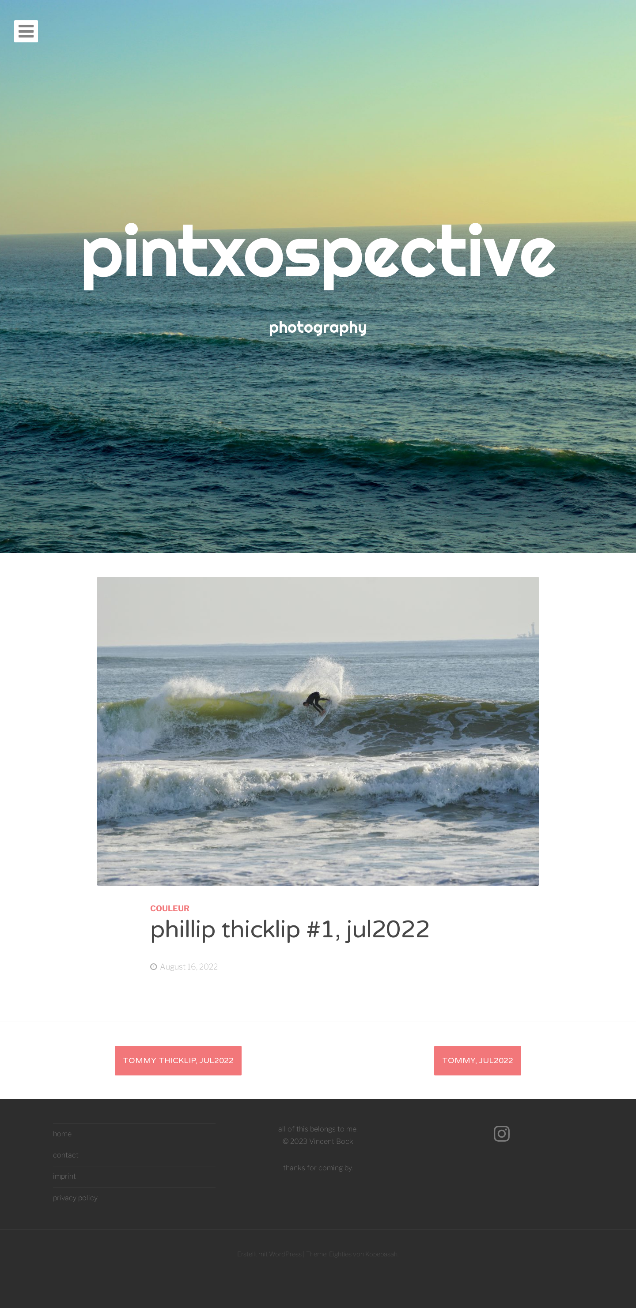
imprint (64, 1176)
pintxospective (318, 250)
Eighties (340, 1254)
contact (66, 1155)
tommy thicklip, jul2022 (178, 1060)
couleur (169, 908)
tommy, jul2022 (477, 1060)
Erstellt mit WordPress (269, 1254)
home (62, 1134)
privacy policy (75, 1198)
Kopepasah (381, 1254)
